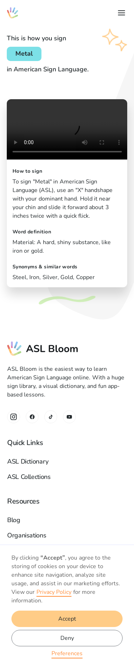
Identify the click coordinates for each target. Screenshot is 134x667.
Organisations (26, 535)
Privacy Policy (53, 592)
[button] (120, 12)
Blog (13, 520)
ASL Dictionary (28, 461)
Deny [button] (67, 638)
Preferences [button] (67, 653)
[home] (12, 13)
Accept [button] (67, 619)
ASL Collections (29, 477)
